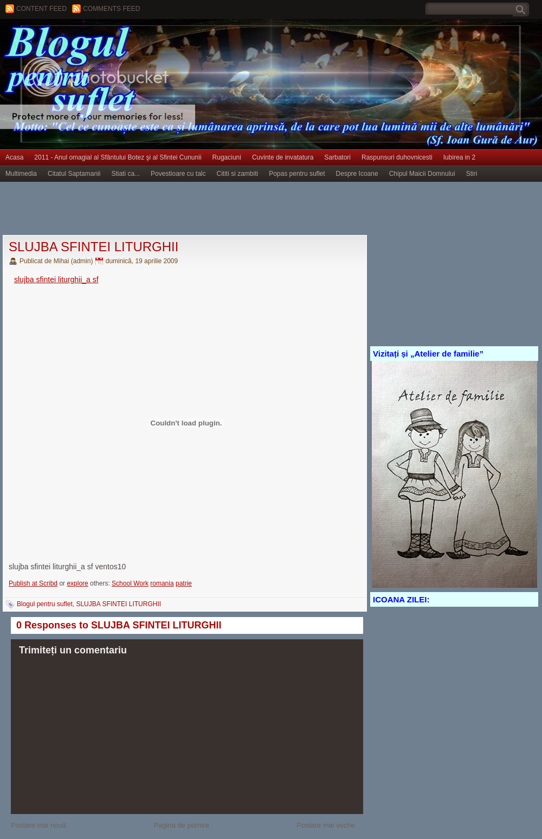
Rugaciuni (226, 157)
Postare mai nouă (38, 825)
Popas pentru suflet (297, 173)
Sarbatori (337, 157)
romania (161, 583)
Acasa (14, 157)
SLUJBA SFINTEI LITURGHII (93, 246)
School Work (130, 583)
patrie (184, 583)
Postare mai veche (325, 825)
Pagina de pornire (181, 825)
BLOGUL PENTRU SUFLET (122, 41)
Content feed (41, 8)
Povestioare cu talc (178, 173)
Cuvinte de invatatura (282, 157)
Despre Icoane (357, 173)
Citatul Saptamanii (74, 173)
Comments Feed (111, 8)
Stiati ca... (125, 173)
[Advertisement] (197, 209)
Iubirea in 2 (459, 157)
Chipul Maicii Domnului (422, 173)
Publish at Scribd (33, 583)
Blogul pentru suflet (45, 604)
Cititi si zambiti (238, 173)
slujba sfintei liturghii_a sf (56, 279)
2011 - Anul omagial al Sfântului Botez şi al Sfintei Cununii (117, 157)
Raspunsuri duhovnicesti (397, 157)
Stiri (472, 173)
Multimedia (21, 173)
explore (77, 583)
